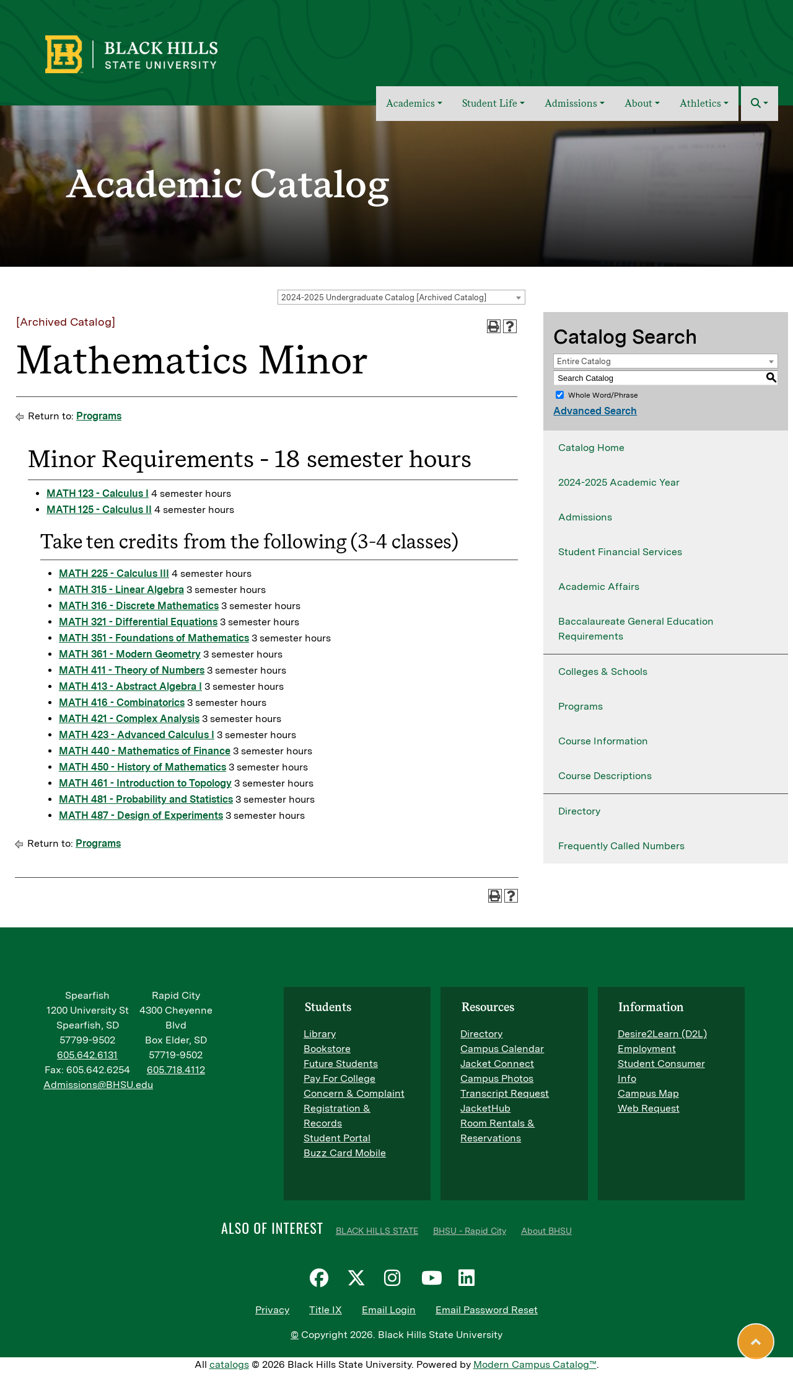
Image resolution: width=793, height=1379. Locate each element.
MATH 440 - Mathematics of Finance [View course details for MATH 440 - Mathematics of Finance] (144, 751)
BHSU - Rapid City (469, 1231)
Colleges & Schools (602, 671)
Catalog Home (591, 447)
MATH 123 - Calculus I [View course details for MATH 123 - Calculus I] (97, 493)
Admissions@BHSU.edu (98, 1085)
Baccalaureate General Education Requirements (636, 628)
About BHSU (546, 1231)
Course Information (603, 741)
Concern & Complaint (354, 1093)
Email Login (389, 1310)
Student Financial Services (620, 552)
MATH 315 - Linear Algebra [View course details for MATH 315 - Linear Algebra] (121, 590)
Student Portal (337, 1138)
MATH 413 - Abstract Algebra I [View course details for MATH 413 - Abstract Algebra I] (130, 686)
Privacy (272, 1310)
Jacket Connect (497, 1063)
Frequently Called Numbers (621, 846)
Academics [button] (410, 103)
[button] (759, 103)
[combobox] (401, 297)
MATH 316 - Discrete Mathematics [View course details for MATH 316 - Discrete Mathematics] (139, 606)
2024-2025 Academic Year (619, 482)
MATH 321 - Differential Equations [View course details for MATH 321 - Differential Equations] (138, 622)
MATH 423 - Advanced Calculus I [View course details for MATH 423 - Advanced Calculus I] (136, 735)
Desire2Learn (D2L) (662, 1034)
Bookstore (327, 1049)
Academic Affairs (598, 586)
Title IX (325, 1310)
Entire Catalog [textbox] (584, 361)
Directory (579, 811)
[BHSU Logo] (158, 52)
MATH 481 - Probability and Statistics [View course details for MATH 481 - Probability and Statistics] (146, 799)
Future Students (341, 1063)
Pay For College (339, 1078)
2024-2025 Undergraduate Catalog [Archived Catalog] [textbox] (383, 297)
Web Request (649, 1108)
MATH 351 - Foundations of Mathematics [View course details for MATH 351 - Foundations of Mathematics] (154, 638)
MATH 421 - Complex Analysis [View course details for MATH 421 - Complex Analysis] (129, 719)
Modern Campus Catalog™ (535, 1364)
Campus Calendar (502, 1049)
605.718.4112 (176, 1070)
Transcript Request (504, 1093)
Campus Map (648, 1093)
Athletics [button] (700, 103)
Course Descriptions (605, 776)
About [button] (638, 103)
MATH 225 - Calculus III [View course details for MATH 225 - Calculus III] (114, 573)
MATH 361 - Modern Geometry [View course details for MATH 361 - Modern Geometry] (130, 654)
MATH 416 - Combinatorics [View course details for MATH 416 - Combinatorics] (122, 702)
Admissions (585, 517)
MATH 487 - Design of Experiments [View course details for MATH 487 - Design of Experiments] (141, 815)
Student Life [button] (489, 103)
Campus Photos (496, 1078)
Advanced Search (595, 411)
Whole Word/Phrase (603, 395)
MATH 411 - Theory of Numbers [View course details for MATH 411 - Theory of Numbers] (131, 670)
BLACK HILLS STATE (377, 1231)
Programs (98, 416)
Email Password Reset (487, 1310)
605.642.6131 (87, 1055)
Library (320, 1034)
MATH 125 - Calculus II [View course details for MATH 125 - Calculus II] (99, 509)
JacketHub (485, 1108)
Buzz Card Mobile (345, 1153)
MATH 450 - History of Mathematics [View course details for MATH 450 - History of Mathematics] (142, 767)
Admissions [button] (571, 103)
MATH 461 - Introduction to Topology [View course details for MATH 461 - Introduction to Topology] (145, 783)
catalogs (229, 1364)
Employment (647, 1049)
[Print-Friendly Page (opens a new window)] (494, 326)
